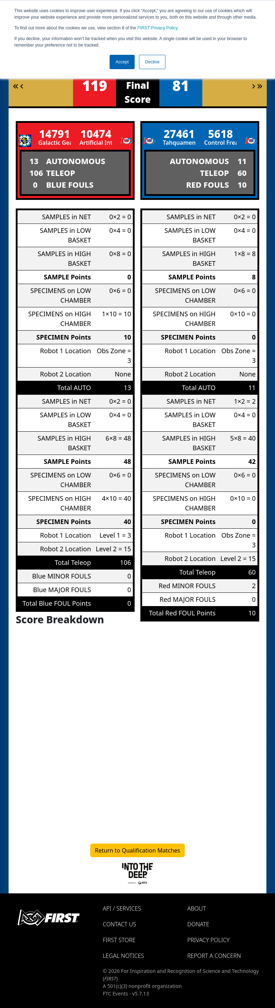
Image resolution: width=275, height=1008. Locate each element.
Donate (198, 924)
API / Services (122, 908)
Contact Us (119, 924)
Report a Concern (214, 956)
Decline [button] (152, 61)
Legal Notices (123, 956)
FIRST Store (119, 940)
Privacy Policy (158, 27)
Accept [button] (122, 61)
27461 (179, 133)
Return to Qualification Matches (137, 850)
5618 (220, 133)
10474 (95, 133)
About (196, 908)
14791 (54, 133)
